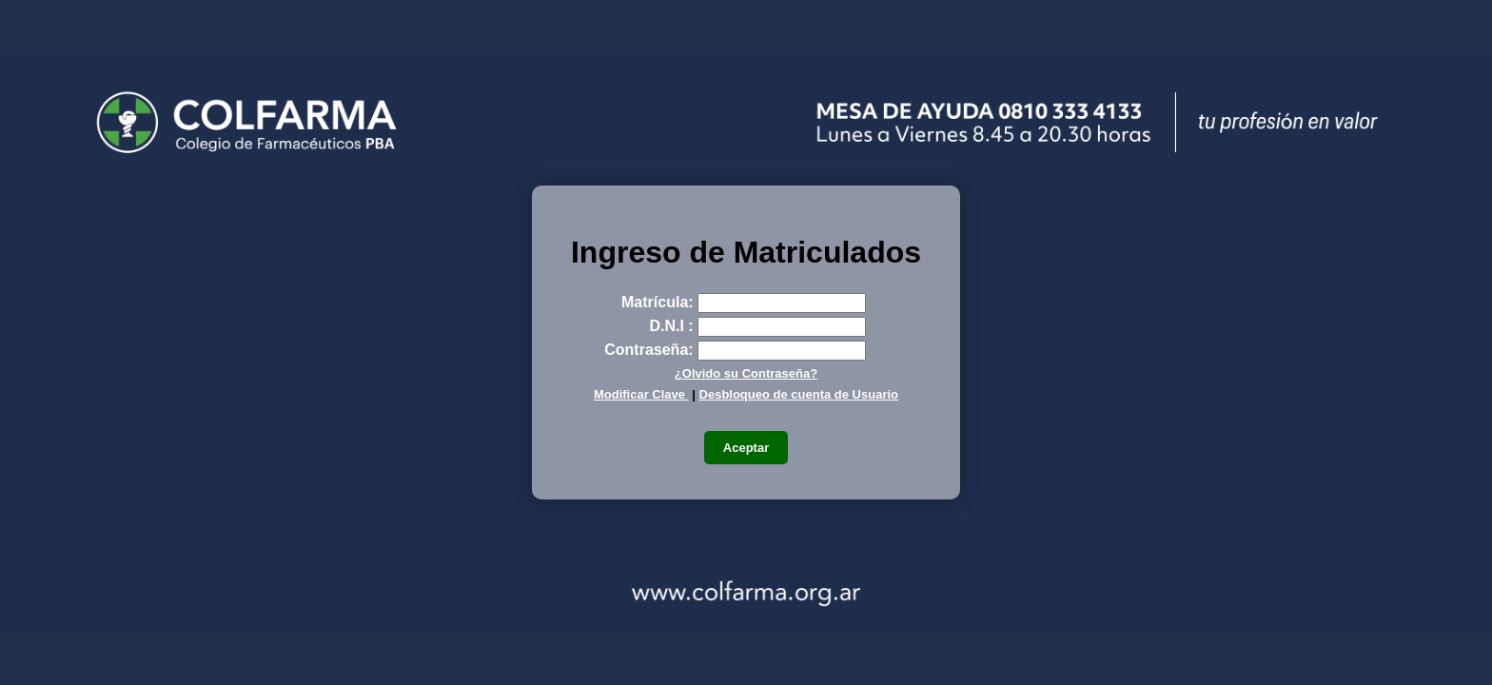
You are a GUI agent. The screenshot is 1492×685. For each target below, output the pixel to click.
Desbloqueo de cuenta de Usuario (799, 394)
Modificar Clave (641, 394)
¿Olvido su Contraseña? (746, 373)
